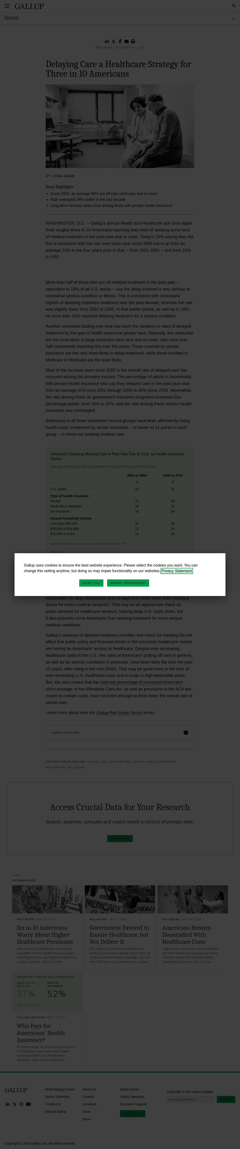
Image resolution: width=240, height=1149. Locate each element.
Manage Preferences (128, 583)
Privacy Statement (176, 571)
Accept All (91, 583)
